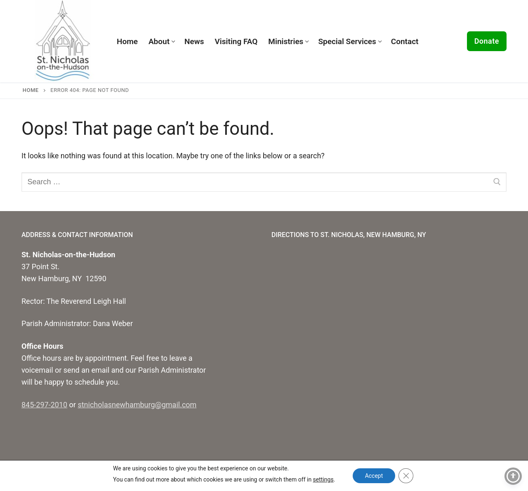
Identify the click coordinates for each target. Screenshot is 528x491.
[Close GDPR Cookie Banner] (405, 475)
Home (31, 90)
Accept (374, 475)
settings (323, 479)
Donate (486, 41)
